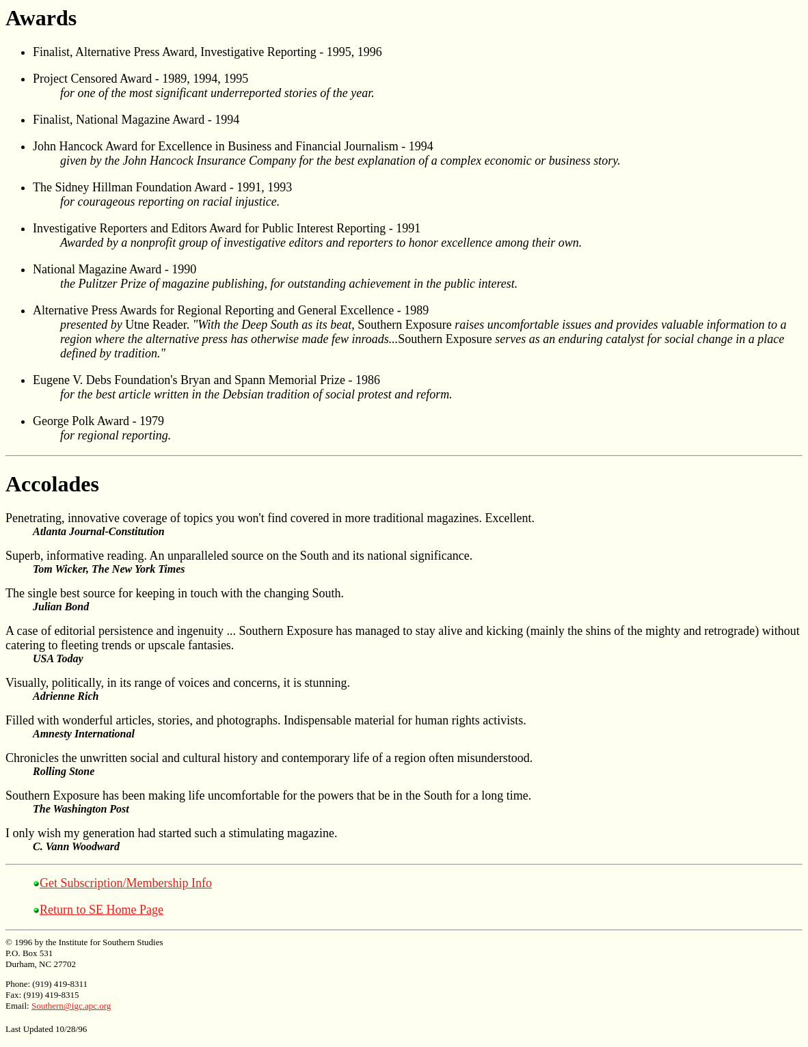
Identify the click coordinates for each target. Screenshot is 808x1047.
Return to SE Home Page (101, 909)
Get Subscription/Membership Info (126, 883)
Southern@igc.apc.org (71, 1006)
